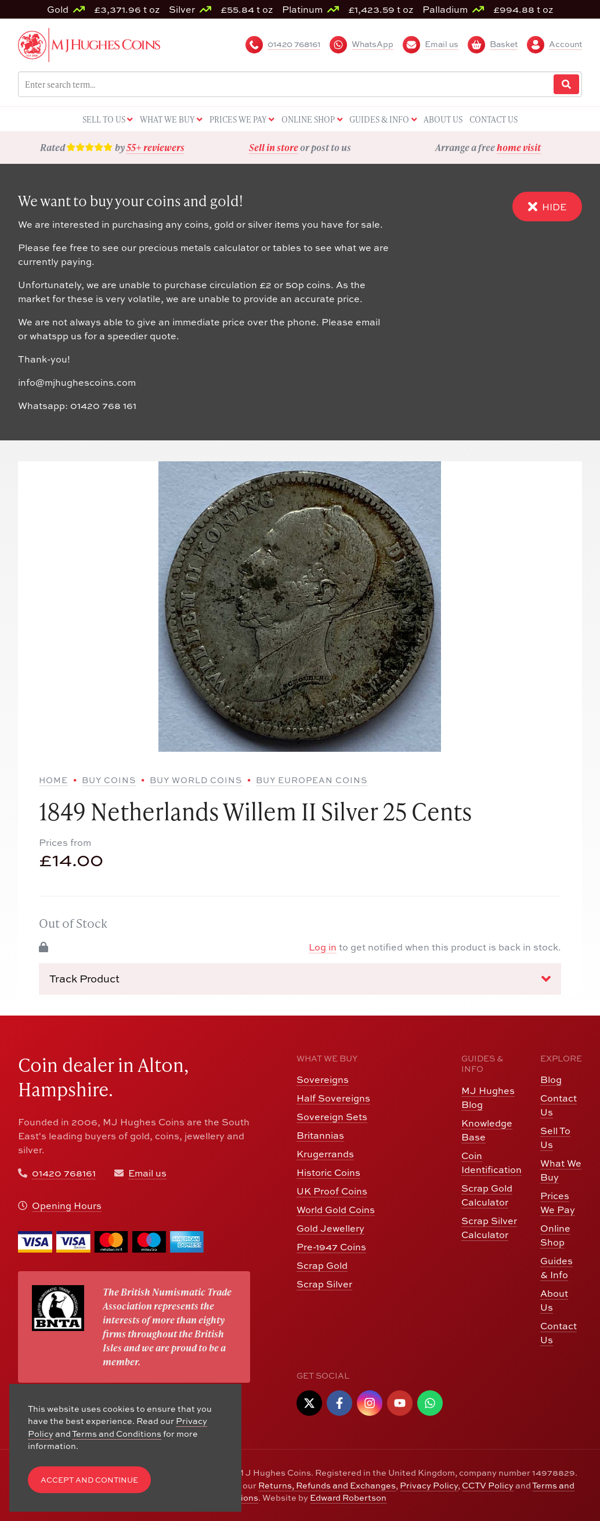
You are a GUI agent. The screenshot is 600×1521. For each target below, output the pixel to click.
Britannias (320, 1135)
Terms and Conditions (116, 1433)
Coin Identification (491, 1162)
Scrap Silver (324, 1283)
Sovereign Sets (332, 1116)
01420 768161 (64, 1172)
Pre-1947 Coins (331, 1246)
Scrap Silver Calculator (489, 1227)
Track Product (300, 978)
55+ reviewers (155, 147)
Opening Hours (67, 1205)
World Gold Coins (336, 1209)
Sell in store (273, 147)
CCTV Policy (488, 1485)
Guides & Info (556, 1267)
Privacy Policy (429, 1485)
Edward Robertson (348, 1497)
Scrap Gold (322, 1265)
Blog (551, 1079)
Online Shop (555, 1235)
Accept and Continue (89, 1480)
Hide (547, 207)
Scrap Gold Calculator (486, 1194)
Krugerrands (325, 1153)
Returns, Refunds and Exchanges (327, 1485)
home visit (519, 147)
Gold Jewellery (330, 1228)
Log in (323, 946)
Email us (147, 1172)
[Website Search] (566, 84)
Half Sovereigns (333, 1097)
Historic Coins (328, 1172)
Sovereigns (323, 1079)
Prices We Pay (557, 1202)
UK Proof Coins (332, 1190)
